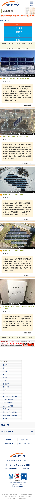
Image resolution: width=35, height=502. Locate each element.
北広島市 (6, 371)
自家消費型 (18, 32)
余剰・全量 (18, 28)
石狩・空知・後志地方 (10, 396)
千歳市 (5, 381)
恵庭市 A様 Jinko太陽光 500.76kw (14, 195)
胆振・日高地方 (8, 399)
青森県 (5, 418)
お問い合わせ (9, 444)
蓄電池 (18, 40)
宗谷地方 (6, 409)
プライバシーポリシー (26, 444)
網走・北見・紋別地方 (10, 412)
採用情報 (8, 440)
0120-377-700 (17, 465)
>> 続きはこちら (26, 105)
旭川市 (5, 393)
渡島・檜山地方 (8, 403)
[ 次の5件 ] (24, 43)
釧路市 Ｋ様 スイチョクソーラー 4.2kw (15, 136)
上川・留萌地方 (8, 406)
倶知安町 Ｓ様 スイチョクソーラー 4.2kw (16, 78)
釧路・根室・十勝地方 (10, 415)
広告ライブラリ (26, 440)
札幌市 (5, 365)
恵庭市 (5, 377)
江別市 (5, 368)
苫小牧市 (6, 387)
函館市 (5, 390)
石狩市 (5, 374)
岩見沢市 (6, 384)
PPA (18, 36)
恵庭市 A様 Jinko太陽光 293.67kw (14, 251)
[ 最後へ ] (31, 43)
